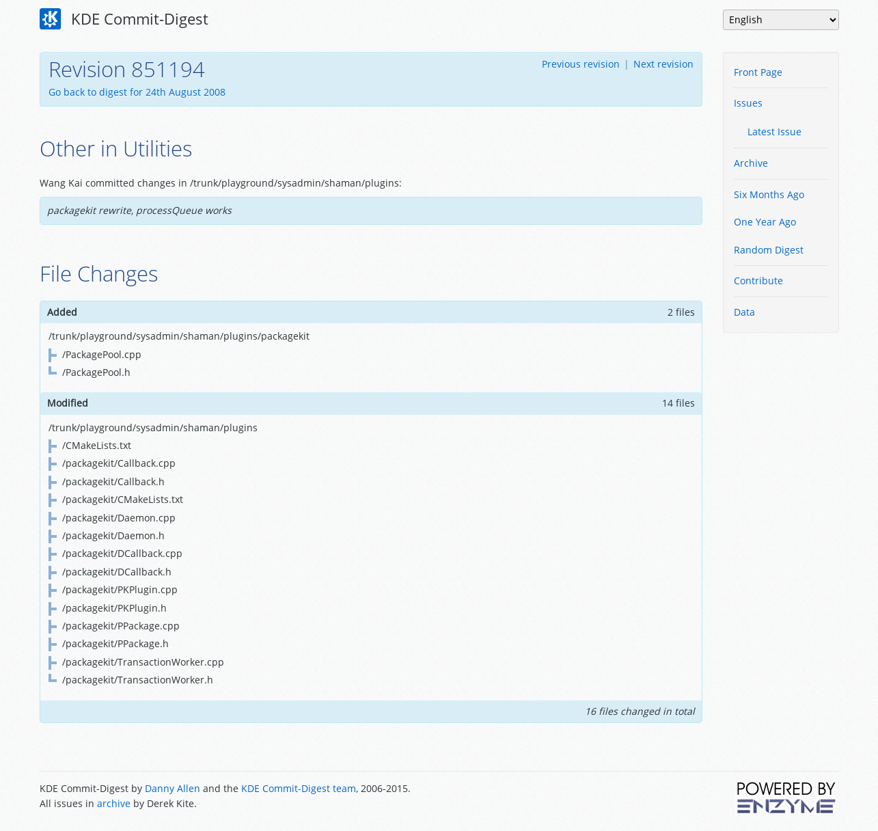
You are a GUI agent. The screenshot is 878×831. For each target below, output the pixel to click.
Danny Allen (172, 788)
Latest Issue (774, 131)
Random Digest (769, 249)
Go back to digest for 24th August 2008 (137, 91)
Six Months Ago (769, 194)
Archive (751, 162)
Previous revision (581, 63)
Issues (748, 102)
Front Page (758, 72)
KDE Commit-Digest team (298, 788)
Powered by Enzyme (787, 797)
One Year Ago (765, 221)
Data (744, 311)
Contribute (758, 280)
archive (114, 803)
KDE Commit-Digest (124, 19)
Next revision (663, 63)
